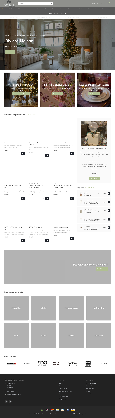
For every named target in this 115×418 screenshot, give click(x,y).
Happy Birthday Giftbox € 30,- (94, 148)
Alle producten (89, 393)
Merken (63, 13)
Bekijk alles (89, 187)
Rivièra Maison (37, 9)
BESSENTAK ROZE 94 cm (61, 228)
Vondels (97, 9)
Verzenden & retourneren (65, 386)
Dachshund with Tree (60, 143)
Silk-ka (47, 9)
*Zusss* (54, 9)
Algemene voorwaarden (65, 391)
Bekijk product (94, 178)
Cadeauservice (63, 388)
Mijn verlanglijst (90, 388)
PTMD (89, 9)
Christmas (63, 9)
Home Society (53, 13)
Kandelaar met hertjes (12, 143)
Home (3, 9)
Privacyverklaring (63, 396)
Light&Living (11, 9)
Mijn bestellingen (90, 386)
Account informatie (91, 383)
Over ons (61, 383)
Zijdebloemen (72, 9)
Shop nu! (9, 52)
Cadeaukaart (106, 9)
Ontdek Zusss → (94, 93)
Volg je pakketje (63, 399)
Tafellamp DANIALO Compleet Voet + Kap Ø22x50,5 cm (36, 230)
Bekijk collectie (31, 114)
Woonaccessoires (23, 9)
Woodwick (81, 9)
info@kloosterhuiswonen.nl (14, 394)
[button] (1, 44)
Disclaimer (61, 393)
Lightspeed (64, 413)
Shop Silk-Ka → (57, 93)
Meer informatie (101, 269)
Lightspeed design (72, 413)
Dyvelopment (82, 413)
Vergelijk (88, 391)
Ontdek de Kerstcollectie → (20, 93)
